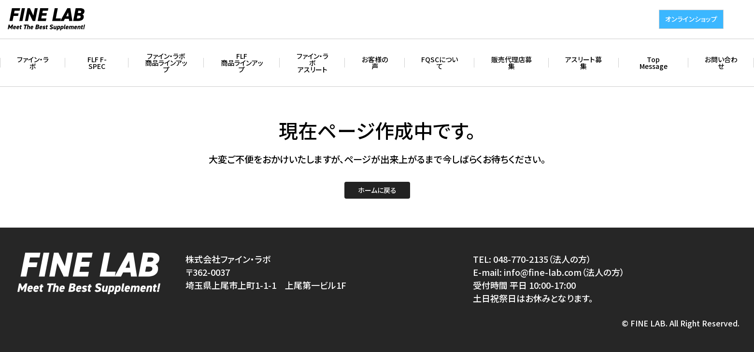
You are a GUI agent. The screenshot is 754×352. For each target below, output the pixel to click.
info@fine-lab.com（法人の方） (564, 272)
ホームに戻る (377, 190)
